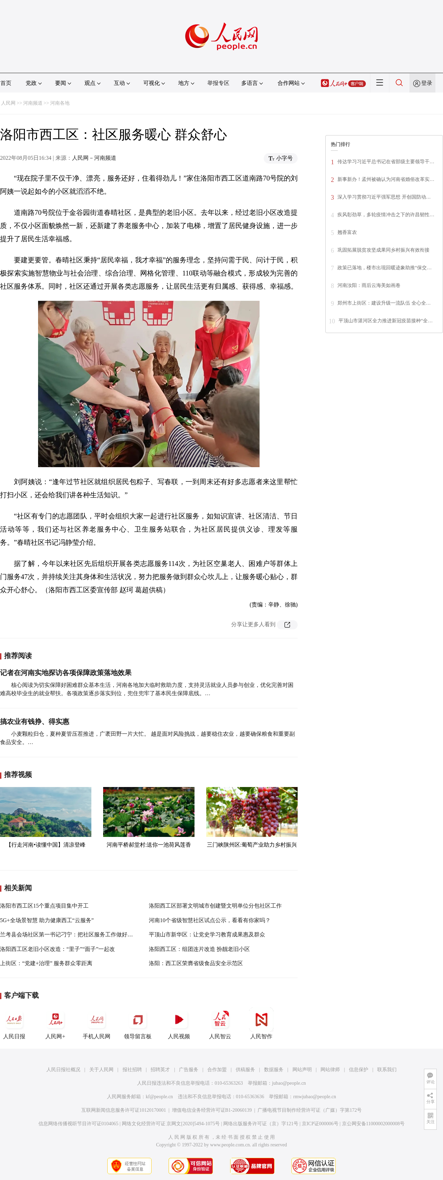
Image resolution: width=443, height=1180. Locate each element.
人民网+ (55, 1023)
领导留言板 (138, 1023)
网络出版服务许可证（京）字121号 (260, 1123)
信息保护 (358, 1069)
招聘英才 (160, 1069)
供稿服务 (245, 1069)
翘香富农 (347, 232)
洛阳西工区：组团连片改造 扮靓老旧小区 (199, 949)
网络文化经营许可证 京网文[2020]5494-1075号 (171, 1123)
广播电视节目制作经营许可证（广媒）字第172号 (309, 1110)
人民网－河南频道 (94, 158)
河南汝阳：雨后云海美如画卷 (368, 285)
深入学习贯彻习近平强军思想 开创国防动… (384, 197)
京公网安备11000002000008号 (373, 1123)
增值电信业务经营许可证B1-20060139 (212, 1110)
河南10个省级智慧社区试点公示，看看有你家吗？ (210, 920)
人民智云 (220, 1023)
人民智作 (261, 1023)
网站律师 (330, 1069)
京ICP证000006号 (320, 1123)
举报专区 (218, 83)
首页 (5, 83)
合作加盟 (217, 1069)
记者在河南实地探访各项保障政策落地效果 (66, 672)
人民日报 (14, 1023)
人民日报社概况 (63, 1069)
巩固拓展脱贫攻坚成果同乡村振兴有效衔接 (383, 250)
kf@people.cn (159, 1096)
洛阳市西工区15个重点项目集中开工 (44, 906)
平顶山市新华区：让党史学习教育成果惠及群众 (207, 934)
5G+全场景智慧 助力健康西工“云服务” (47, 920)
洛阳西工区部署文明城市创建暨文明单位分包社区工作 (215, 906)
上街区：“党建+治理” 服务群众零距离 (46, 963)
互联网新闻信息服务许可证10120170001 (123, 1110)
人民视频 (179, 1023)
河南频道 (33, 103)
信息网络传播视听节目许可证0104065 (78, 1123)
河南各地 (60, 103)
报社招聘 (132, 1069)
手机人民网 (96, 1023)
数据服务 (273, 1069)
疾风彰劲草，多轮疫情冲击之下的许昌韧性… (385, 214)
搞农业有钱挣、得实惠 (34, 721)
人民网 (8, 103)
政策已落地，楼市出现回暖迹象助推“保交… (384, 267)
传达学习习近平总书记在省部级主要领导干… (385, 161)
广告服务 (188, 1069)
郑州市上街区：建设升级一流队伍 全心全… (384, 303)
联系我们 (387, 1069)
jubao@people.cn (289, 1083)
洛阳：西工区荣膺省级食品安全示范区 (196, 963)
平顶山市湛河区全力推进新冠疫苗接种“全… (385, 320)
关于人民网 (101, 1069)
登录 (426, 83)
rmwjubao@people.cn (314, 1096)
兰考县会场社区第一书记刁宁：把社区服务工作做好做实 (69, 934)
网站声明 (302, 1069)
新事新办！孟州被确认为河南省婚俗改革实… (385, 179)
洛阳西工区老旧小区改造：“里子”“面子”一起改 (57, 949)
